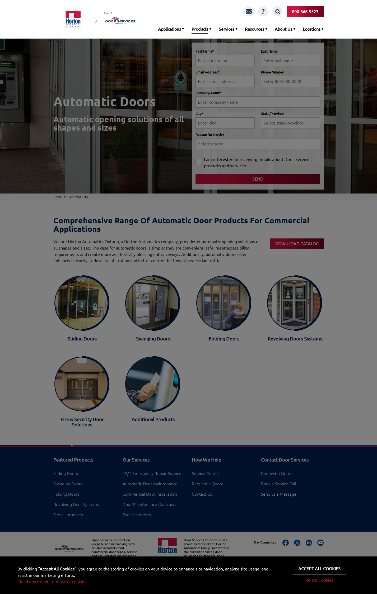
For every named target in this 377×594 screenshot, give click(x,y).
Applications (169, 29)
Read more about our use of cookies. (52, 581)
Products (200, 29)
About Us (283, 29)
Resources (254, 29)
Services (226, 29)
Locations (311, 29)
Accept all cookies (319, 568)
